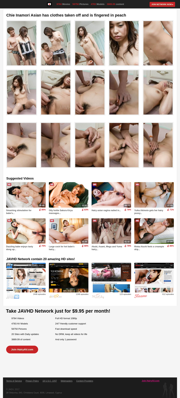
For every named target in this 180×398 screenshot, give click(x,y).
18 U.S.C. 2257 (50, 381)
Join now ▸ (162, 4)
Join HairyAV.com (22, 349)
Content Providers (84, 381)
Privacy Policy (32, 381)
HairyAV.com (15, 4)
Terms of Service (14, 381)
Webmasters (66, 381)
